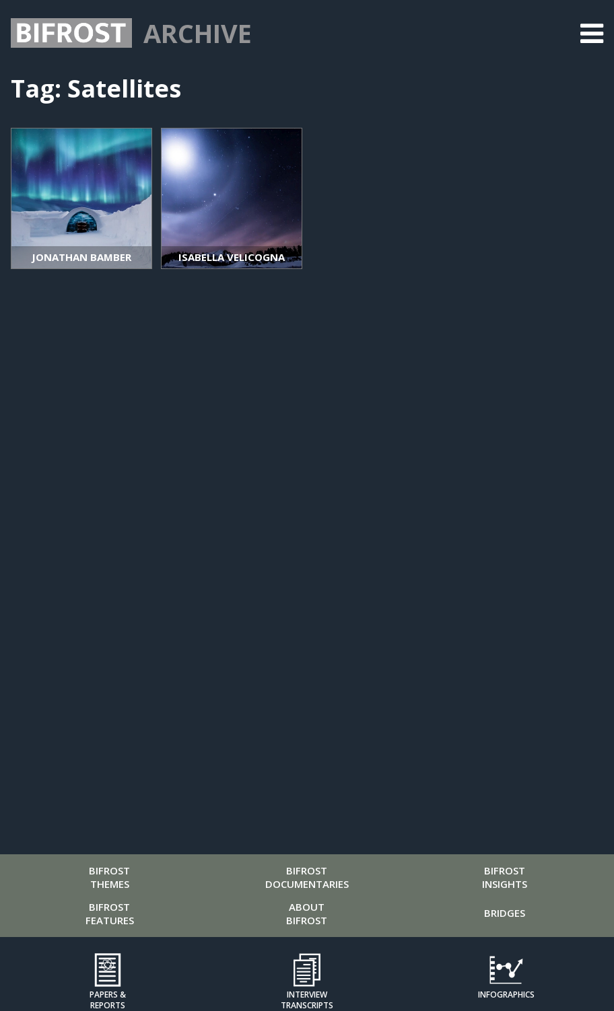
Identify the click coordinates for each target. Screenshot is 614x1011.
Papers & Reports (108, 999)
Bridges (504, 913)
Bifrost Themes (109, 877)
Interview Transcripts (307, 999)
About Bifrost (306, 913)
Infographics (506, 994)
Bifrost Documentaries (307, 877)
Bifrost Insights (504, 877)
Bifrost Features (110, 913)
